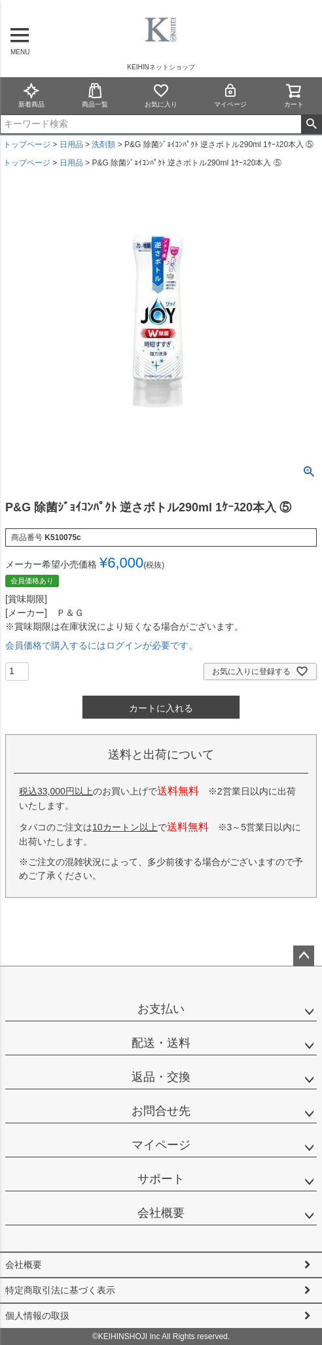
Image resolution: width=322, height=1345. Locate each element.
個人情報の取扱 (37, 1315)
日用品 (71, 144)
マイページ (230, 95)
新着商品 (31, 95)
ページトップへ (303, 955)
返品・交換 (161, 1076)
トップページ (26, 144)
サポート (161, 1178)
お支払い (161, 1008)
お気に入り (161, 95)
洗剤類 (103, 144)
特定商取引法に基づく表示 (60, 1290)
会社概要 (161, 1212)
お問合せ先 (161, 1110)
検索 (311, 124)
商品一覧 (95, 95)
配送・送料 (161, 1042)
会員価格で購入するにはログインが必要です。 (101, 645)
